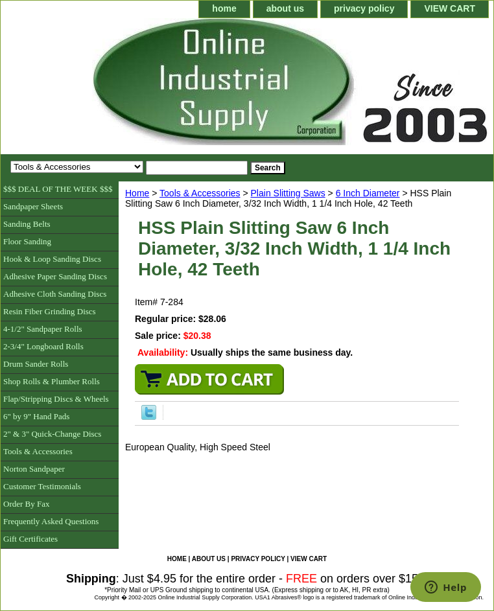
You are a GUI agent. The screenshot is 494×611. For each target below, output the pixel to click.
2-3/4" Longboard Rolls (43, 346)
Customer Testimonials (42, 486)
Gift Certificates (30, 539)
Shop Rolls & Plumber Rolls (51, 381)
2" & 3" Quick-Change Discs (52, 434)
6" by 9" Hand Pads (36, 416)
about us (285, 8)
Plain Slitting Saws (288, 193)
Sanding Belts (27, 224)
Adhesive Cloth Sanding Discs (54, 294)
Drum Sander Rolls (35, 364)
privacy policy (364, 8)
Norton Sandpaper (34, 469)
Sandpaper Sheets (33, 206)
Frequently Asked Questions (51, 521)
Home (137, 193)
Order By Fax (26, 504)
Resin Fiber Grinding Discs (49, 311)
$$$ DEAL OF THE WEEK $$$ (57, 189)
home (224, 8)
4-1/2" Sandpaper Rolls (42, 329)
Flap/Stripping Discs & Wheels (56, 399)
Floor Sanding (27, 241)
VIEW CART (449, 8)
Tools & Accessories (200, 193)
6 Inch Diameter (368, 193)
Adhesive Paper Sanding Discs (55, 276)
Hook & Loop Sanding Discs (52, 259)
